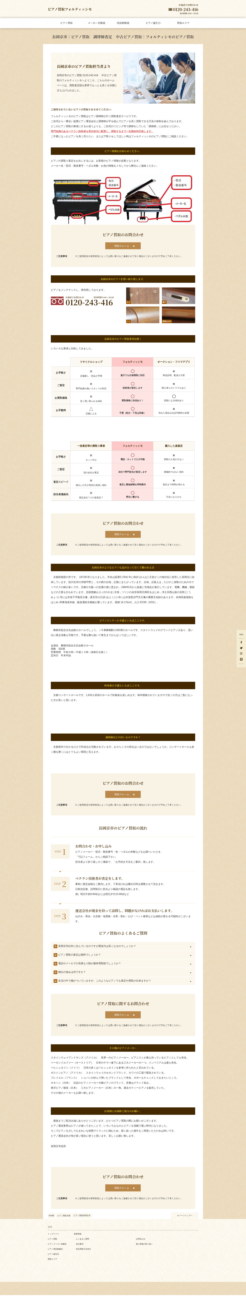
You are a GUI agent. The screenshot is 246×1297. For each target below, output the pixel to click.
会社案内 (79, 1246)
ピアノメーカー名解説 (57, 1246)
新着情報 (77, 1236)
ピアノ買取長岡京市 (82, 1217)
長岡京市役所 (58, 1147)
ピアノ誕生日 (53, 1256)
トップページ (53, 1236)
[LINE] (241, 659)
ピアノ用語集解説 (55, 1251)
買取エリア (52, 1261)
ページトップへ (185, 1217)
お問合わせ (140, 1241)
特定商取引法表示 (83, 1251)
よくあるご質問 (82, 1241)
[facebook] (241, 642)
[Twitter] (241, 648)
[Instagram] (241, 654)
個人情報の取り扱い (144, 1246)
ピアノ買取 (52, 1241)
